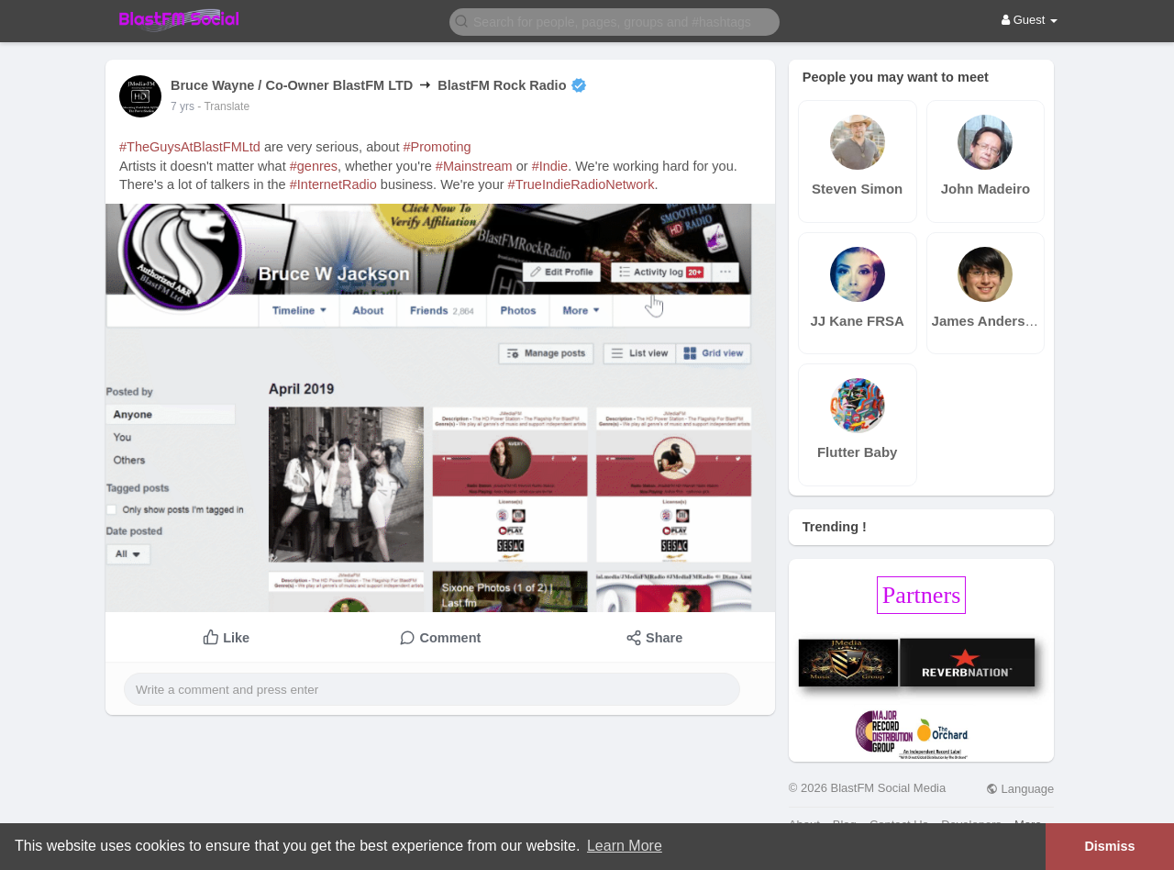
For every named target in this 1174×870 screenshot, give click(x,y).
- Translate (223, 106)
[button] (614, 21)
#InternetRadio (333, 184)
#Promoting (437, 146)
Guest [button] (1030, 20)
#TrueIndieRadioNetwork (581, 184)
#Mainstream (474, 166)
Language (1020, 789)
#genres (314, 166)
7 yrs (182, 106)
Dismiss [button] (1109, 846)
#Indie (550, 166)
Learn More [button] (624, 845)
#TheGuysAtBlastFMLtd (189, 146)
